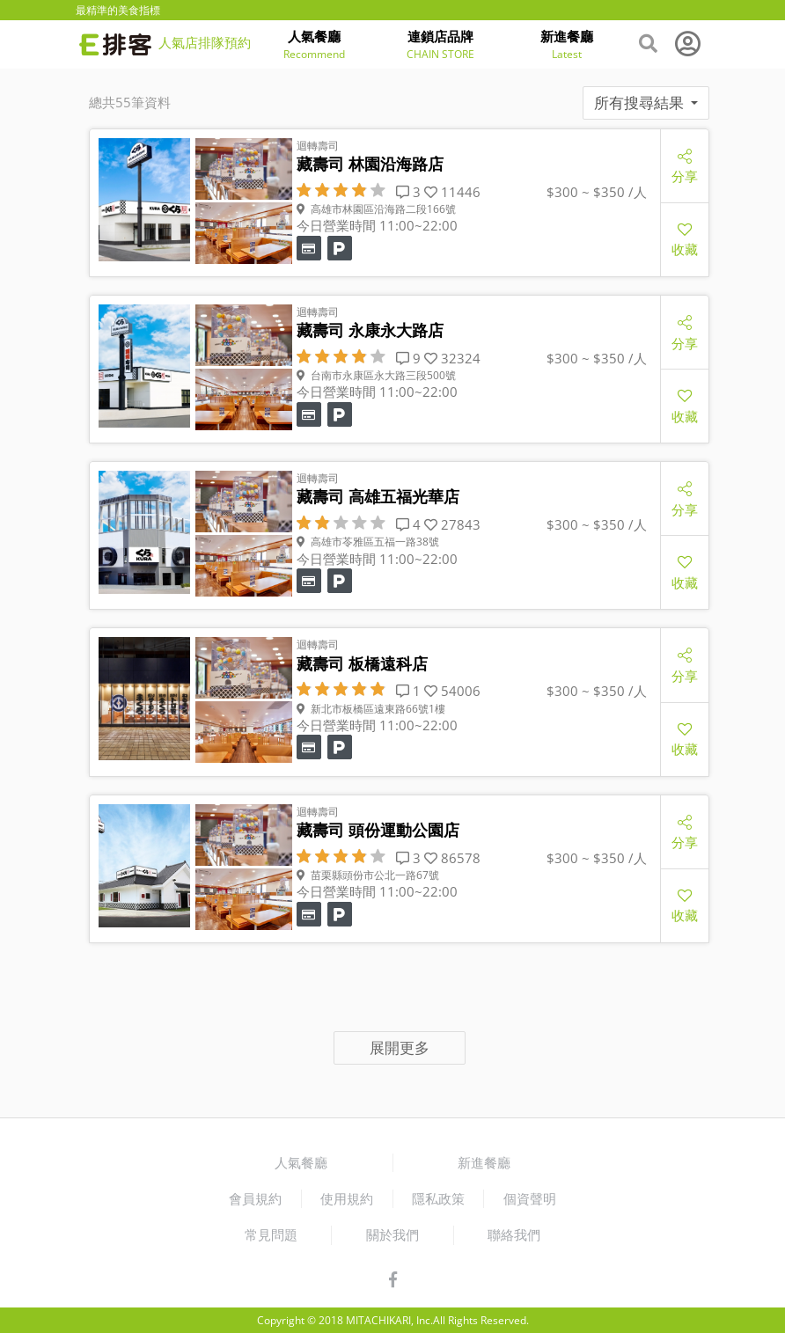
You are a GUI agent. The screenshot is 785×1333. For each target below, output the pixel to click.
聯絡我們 (514, 1234)
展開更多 (399, 1047)
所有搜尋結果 (646, 102)
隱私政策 (438, 1198)
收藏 (684, 239)
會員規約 (255, 1198)
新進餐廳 (484, 1162)
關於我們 (392, 1234)
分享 (684, 165)
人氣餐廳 (301, 1162)
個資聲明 (529, 1198)
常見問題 (271, 1234)
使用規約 (346, 1198)
